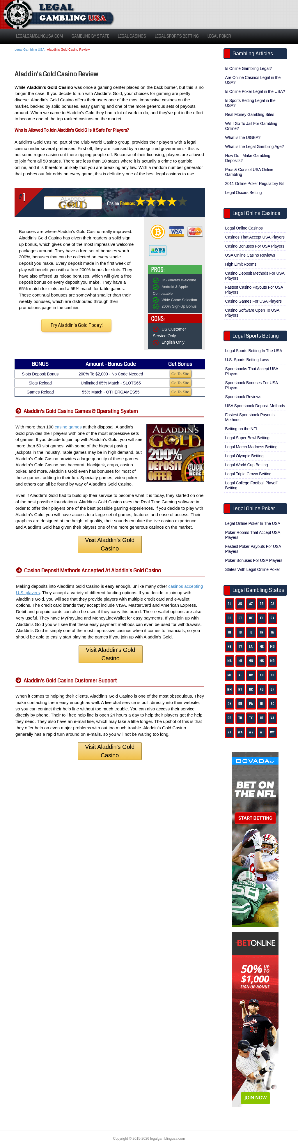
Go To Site (180, 374)
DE (251, 618)
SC (272, 704)
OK (230, 704)
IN (261, 632)
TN (240, 718)
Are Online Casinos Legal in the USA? (253, 80)
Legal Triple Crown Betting (248, 474)
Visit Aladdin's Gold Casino (109, 544)
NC (251, 690)
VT (229, 732)
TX (251, 718)
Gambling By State (90, 36)
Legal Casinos (132, 36)
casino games (68, 426)
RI (261, 704)
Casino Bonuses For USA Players (254, 246)
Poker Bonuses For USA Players (254, 560)
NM (229, 690)
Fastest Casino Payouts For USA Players (254, 289)
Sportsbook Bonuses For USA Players (251, 385)
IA (272, 632)
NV (251, 675)
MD (272, 647)
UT (262, 718)
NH (262, 675)
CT (240, 618)
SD (230, 718)
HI (229, 632)
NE (240, 675)
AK (240, 604)
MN (251, 661)
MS (262, 661)
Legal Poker (219, 36)
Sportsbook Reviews (243, 396)
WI (262, 732)
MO (272, 661)
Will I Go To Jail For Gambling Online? (251, 126)
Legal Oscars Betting (243, 192)
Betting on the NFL (241, 428)
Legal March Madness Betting (251, 446)
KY (240, 647)
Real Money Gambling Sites (249, 114)
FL (261, 618)
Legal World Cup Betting (246, 465)
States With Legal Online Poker (252, 569)
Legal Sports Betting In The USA (253, 350)
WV (251, 732)
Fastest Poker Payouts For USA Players (253, 549)
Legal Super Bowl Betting (247, 437)
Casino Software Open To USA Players (252, 312)
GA (272, 618)
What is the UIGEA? (243, 137)
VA (272, 718)
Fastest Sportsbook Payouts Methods (250, 417)
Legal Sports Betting (177, 36)
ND (262, 690)
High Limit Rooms (240, 264)
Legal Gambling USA (29, 49)
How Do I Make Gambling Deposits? (247, 158)
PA (251, 704)
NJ (272, 675)
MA (229, 661)
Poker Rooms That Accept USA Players (253, 535)
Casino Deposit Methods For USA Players (255, 275)
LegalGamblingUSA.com (39, 36)
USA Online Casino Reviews (250, 255)
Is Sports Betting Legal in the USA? (250, 103)
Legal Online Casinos (244, 228)
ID (240, 632)
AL (229, 604)
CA (272, 604)
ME (262, 647)
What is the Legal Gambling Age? (254, 146)
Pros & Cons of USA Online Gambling (249, 172)
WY (272, 732)
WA (240, 732)
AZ (251, 604)
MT (230, 675)
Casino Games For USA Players (253, 301)
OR (240, 704)
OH (272, 690)
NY (240, 690)
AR (262, 604)
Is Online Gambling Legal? (248, 68)
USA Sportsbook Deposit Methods (255, 405)
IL (251, 632)
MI (240, 661)
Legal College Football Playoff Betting (251, 485)
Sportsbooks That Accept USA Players (252, 371)
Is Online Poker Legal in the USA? (255, 91)
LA (251, 647)
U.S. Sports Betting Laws (247, 359)
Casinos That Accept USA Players (255, 237)
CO (229, 618)
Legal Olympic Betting (244, 455)
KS (229, 647)
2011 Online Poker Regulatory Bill (255, 183)
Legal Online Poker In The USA (252, 523)
